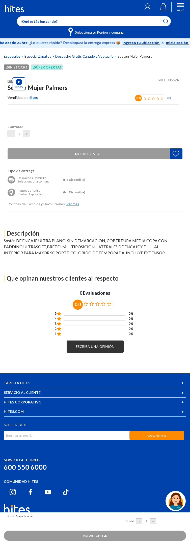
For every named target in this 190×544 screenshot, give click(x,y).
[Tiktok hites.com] (66, 492)
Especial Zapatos (38, 56)
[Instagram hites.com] (13, 492)
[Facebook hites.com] (30, 492)
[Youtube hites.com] (48, 492)
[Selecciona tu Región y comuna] (96, 31)
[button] (147, 7)
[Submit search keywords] (169, 21)
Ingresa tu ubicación (145, 42)
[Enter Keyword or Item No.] (94, 21)
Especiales (12, 56)
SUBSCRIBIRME (157, 435)
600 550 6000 (25, 467)
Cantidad (15, 127)
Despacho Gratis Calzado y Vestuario (84, 56)
